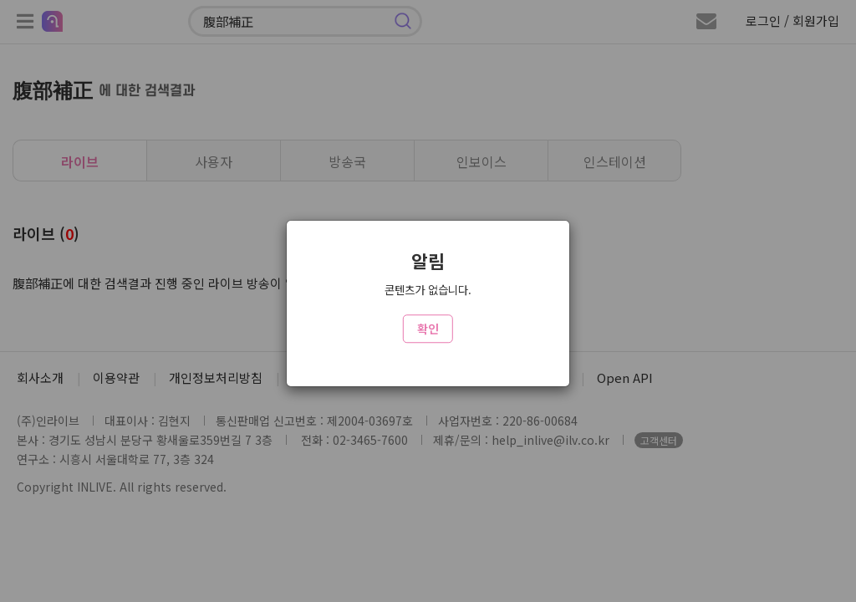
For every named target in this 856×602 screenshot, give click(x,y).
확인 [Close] (428, 328)
